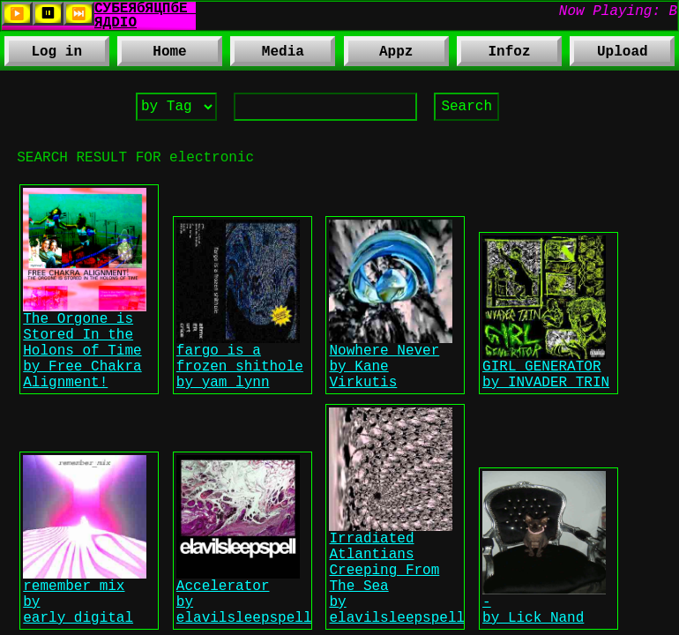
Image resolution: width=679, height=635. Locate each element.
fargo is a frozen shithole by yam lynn (239, 396)
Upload (622, 54)
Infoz (493, 55)
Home (169, 54)
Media (266, 55)
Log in (56, 54)
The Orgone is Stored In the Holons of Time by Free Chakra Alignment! (84, 377)
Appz (379, 55)
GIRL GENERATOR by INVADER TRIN (545, 406)
